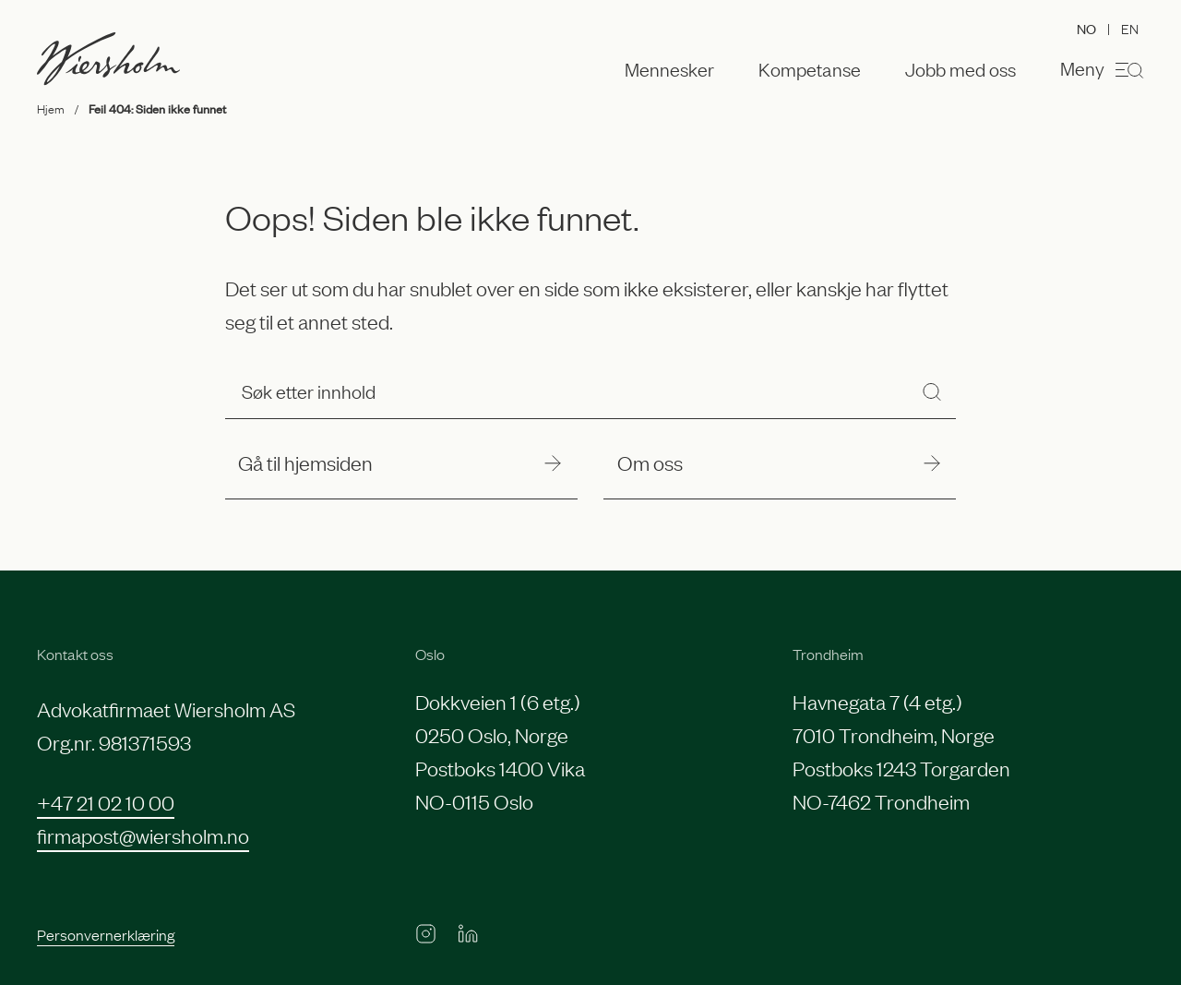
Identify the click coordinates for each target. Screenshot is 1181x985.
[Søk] (932, 391)
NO (1086, 28)
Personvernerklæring (105, 934)
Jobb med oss (960, 69)
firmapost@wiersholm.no (143, 835)
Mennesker (669, 69)
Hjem (51, 108)
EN (1130, 28)
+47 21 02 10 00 (105, 801)
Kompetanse (809, 69)
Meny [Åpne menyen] (1102, 69)
